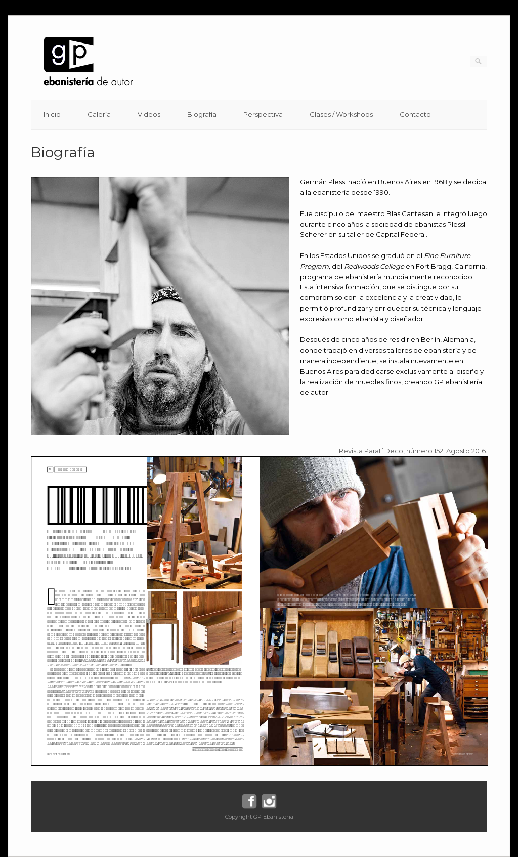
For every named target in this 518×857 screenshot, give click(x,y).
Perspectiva (263, 114)
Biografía (202, 114)
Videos (149, 114)
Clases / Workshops (341, 114)
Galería (99, 114)
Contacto (415, 114)
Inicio (52, 114)
